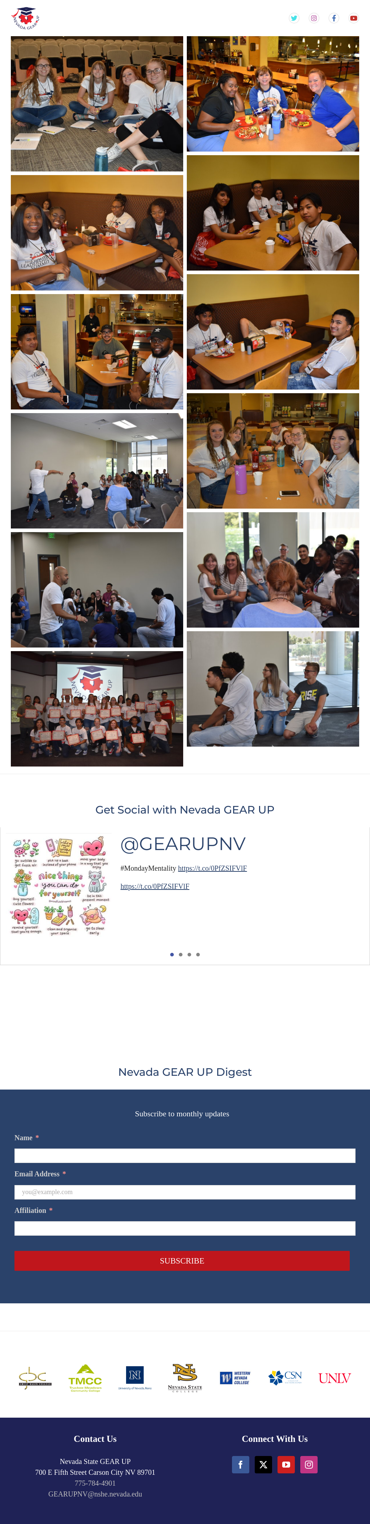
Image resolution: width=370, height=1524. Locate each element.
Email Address (40, 1174)
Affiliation (33, 1210)
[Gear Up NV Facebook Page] (333, 18)
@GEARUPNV (183, 844)
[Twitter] (263, 1464)
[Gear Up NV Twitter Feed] (294, 18)
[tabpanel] (185, 896)
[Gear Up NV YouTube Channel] (353, 18)
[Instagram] (309, 1464)
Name (26, 1138)
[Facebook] (240, 1464)
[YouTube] (286, 1464)
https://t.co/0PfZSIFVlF (212, 868)
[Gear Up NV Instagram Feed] (314, 18)
